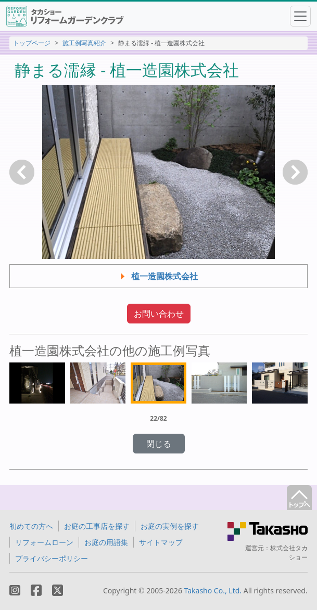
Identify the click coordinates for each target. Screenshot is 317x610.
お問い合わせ (159, 313)
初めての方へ (31, 526)
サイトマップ (161, 542)
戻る (21, 172)
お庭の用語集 (106, 542)
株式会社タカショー (289, 552)
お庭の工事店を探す (97, 526)
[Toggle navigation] (300, 16)
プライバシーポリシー (51, 558)
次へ (295, 172)
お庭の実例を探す (170, 526)
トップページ (31, 42)
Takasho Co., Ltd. (213, 590)
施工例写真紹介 (84, 42)
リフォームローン (44, 542)
